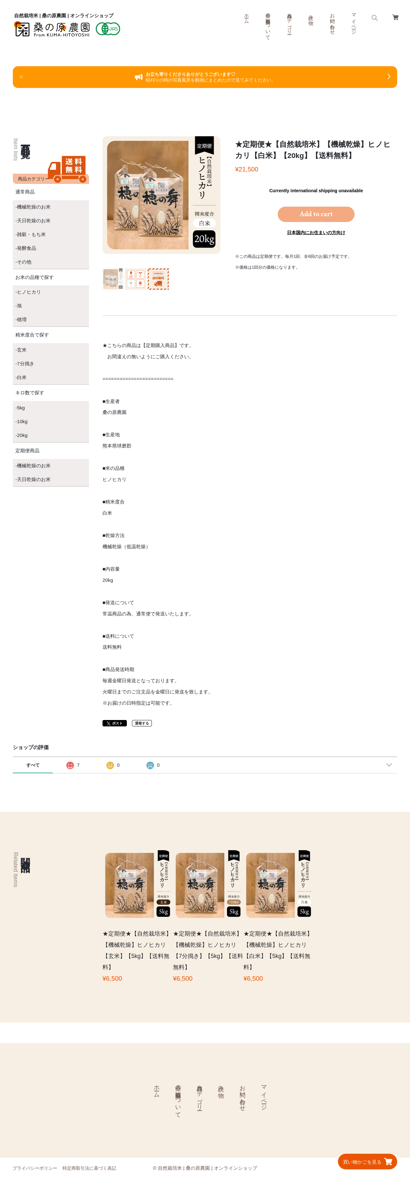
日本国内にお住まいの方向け (316, 232)
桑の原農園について (268, 23)
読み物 (311, 14)
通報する (142, 723)
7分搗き (25, 363)
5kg (21, 407)
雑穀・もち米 (31, 234)
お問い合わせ (332, 21)
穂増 (22, 319)
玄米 (22, 349)
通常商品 (25, 191)
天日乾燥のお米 (34, 220)
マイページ (354, 21)
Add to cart (316, 214)
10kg (22, 421)
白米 (22, 377)
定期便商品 (27, 450)
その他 (24, 262)
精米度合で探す (32, 334)
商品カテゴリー (289, 21)
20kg (22, 435)
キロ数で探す (29, 392)
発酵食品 (26, 248)
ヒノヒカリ (29, 292)
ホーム (247, 15)
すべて (33, 765)
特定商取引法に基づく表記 (89, 1168)
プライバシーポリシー (34, 1168)
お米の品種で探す (34, 277)
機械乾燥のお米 (34, 207)
